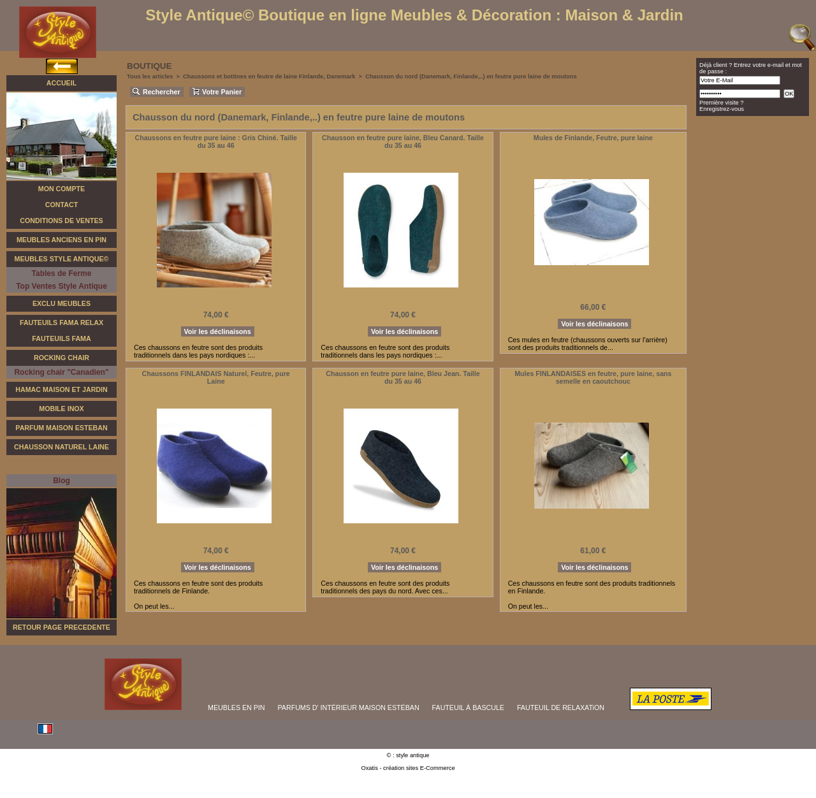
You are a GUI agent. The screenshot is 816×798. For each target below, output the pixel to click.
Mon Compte (61, 188)
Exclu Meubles (62, 303)
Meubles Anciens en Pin (61, 239)
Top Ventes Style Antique (61, 286)
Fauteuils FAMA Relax (61, 322)
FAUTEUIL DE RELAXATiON (560, 707)
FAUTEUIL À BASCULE (468, 707)
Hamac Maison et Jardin (61, 389)
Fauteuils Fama (61, 338)
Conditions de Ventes (61, 220)
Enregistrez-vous (721, 109)
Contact (61, 204)
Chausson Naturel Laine (61, 447)
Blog (61, 480)
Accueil (61, 83)
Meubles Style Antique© (62, 259)
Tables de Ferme (62, 273)
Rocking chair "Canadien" (61, 372)
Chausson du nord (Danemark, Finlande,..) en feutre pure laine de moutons (471, 76)
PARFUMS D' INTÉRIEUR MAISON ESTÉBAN (348, 707)
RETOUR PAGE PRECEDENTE (61, 627)
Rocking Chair (61, 357)
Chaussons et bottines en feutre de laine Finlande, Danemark (269, 76)
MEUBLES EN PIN (236, 707)
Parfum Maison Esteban (61, 428)
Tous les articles (150, 76)
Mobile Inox (61, 408)
